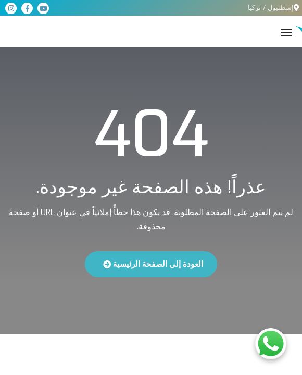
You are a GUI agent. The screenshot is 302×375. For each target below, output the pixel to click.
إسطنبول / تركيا (271, 7)
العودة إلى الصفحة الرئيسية (153, 264)
